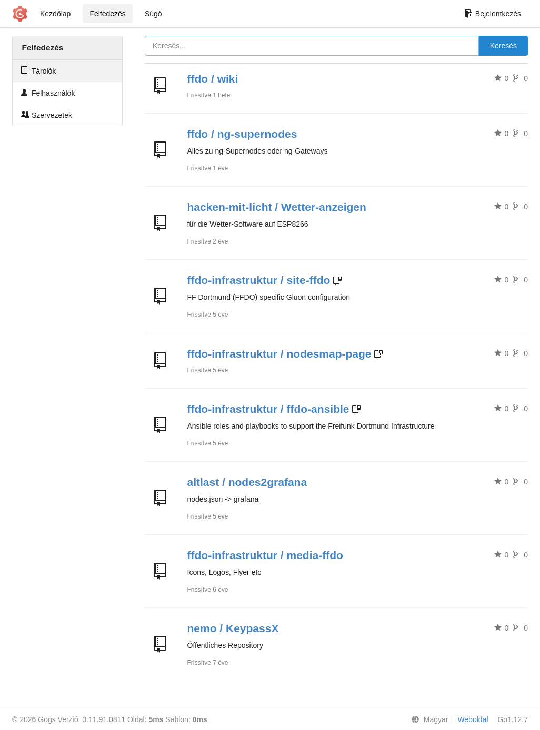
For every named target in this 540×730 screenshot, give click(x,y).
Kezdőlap (55, 13)
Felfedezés (107, 13)
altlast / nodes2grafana (247, 482)
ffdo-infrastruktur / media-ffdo (265, 555)
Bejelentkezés (492, 13)
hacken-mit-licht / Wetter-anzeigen (276, 207)
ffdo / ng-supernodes (242, 134)
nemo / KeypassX (233, 628)
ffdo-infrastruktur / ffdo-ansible (268, 409)
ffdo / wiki (212, 79)
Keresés (503, 46)
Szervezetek (46, 114)
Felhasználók (48, 92)
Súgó (153, 13)
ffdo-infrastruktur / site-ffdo (259, 280)
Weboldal (472, 719)
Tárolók (38, 70)
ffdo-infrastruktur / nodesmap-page (279, 354)
